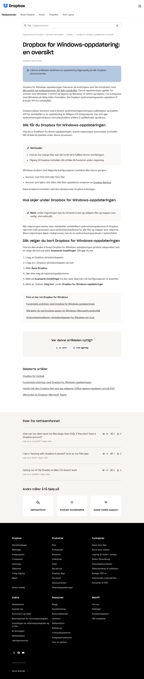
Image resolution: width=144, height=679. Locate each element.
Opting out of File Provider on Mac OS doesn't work (50, 470)
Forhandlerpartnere (61, 632)
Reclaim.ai (57, 568)
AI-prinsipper (18, 628)
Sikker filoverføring (101, 559)
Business (56, 554)
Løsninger (16, 564)
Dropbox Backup (102, 182)
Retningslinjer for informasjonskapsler (30, 618)
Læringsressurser (20, 637)
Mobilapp (16, 549)
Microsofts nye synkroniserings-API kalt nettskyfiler (50, 90)
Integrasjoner (18, 554)
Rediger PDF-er (99, 573)
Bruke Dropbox (27, 14)
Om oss (95, 604)
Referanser (57, 628)
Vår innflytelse (98, 618)
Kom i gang (68, 14)
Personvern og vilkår (21, 614)
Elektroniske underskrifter (104, 578)
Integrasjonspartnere (62, 637)
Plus (54, 545)
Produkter (53, 14)
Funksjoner (17, 559)
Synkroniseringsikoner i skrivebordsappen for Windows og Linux (60, 317)
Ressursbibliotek (60, 614)
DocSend (56, 578)
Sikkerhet (16, 568)
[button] (25, 25)
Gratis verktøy (18, 587)
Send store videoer (101, 549)
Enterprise (57, 559)
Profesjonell (57, 549)
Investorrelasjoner (100, 614)
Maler (14, 578)
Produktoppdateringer (62, 587)
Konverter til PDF (100, 583)
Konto (42, 14)
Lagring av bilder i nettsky (104, 554)
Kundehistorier (59, 609)
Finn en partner (59, 642)
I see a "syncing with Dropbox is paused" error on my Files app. (56, 453)
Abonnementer (59, 583)
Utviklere (56, 618)
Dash (54, 564)
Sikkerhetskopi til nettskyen (105, 568)
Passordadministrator (102, 564)
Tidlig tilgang (18, 573)
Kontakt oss (17, 609)
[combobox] (72, 25)
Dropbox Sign (58, 573)
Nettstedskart (18, 632)
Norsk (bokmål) (20, 671)
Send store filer (99, 545)
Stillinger (96, 609)
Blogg (55, 604)
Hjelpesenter (9, 14)
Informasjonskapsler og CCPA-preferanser (32, 623)
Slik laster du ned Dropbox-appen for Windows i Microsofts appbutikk (63, 310)
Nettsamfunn (58, 623)
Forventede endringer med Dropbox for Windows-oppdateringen (60, 303)
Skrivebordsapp (19, 545)
